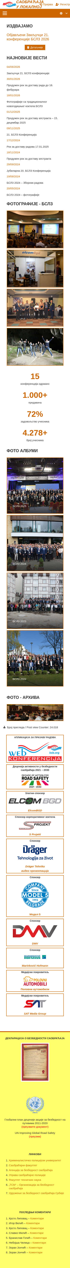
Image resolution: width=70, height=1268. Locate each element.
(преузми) (35, 1136)
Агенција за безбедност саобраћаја (31, 1170)
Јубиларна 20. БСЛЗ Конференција (29, 170)
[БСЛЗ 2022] (35, 658)
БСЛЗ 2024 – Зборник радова (25, 182)
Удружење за (17, 1193)
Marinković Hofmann (35, 965)
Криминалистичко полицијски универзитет (35, 1160)
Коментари (37, 1218)
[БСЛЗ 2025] (35, 485)
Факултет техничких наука (25, 1179)
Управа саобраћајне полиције (27, 1175)
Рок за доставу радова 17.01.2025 (28, 146)
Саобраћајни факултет (23, 1165)
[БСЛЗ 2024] (35, 543)
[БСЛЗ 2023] (35, 601)
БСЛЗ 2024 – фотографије (23, 194)
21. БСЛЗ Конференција (22, 134)
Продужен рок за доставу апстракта (29, 158)
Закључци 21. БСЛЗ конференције (28, 73)
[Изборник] (5, 13)
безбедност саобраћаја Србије (45, 1193)
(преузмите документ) (35, 1126)
